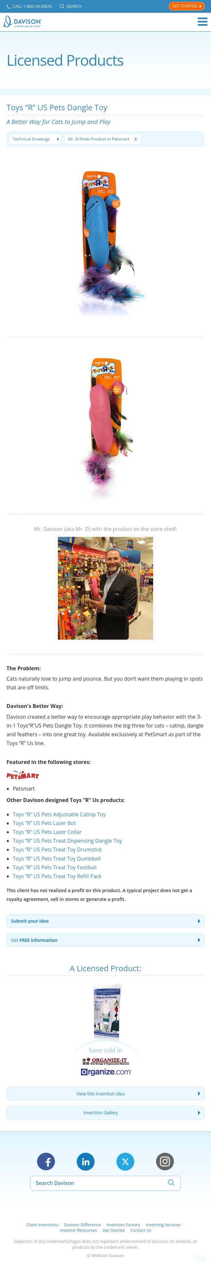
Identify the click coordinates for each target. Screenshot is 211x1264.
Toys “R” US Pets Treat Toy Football (55, 867)
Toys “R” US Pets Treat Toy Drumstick (57, 849)
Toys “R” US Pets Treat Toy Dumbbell (57, 858)
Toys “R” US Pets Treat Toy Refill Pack (57, 876)
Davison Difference (82, 1225)
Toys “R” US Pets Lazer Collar (47, 832)
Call (32, 6)
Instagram (165, 1162)
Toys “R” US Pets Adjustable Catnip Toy (59, 814)
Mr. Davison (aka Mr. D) (62, 529)
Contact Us (141, 1230)
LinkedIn (86, 1162)
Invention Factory (123, 1225)
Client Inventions (42, 1225)
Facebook (46, 1162)
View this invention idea (100, 1094)
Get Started (184, 6)
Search (73, 6)
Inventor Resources (78, 1230)
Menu (202, 22)
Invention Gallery (100, 1112)
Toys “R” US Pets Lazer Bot (44, 823)
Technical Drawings (31, 139)
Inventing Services (163, 1225)
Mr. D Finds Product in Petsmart (98, 139)
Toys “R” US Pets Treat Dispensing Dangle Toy (67, 840)
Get (34, 940)
